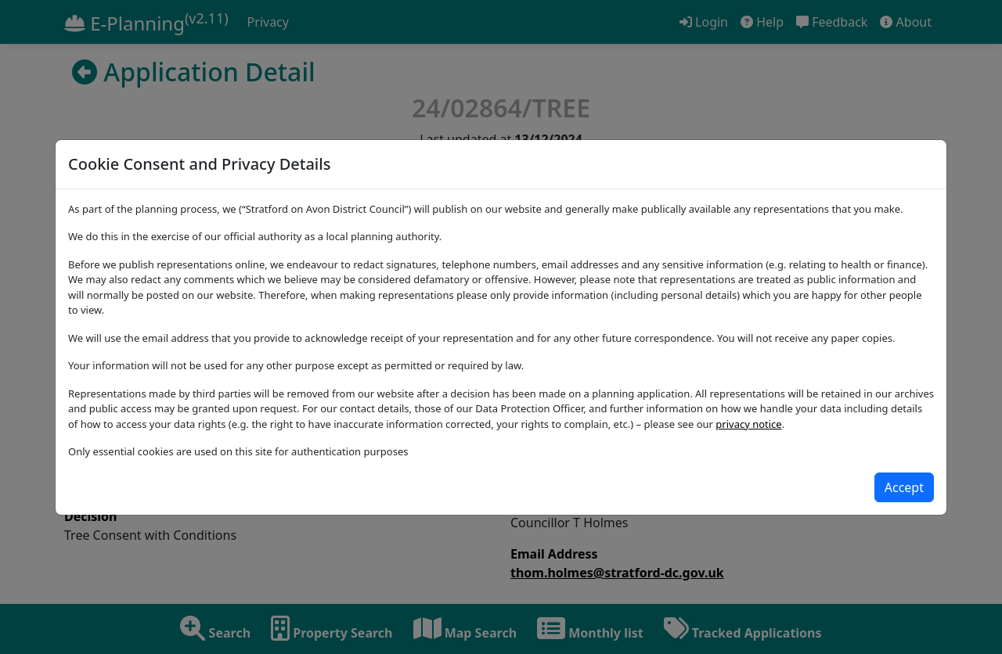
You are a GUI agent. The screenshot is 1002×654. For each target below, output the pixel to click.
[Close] (904, 487)
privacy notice (748, 424)
